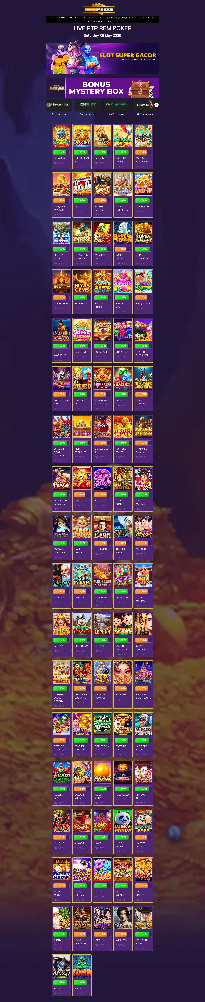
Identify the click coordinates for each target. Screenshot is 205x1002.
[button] (156, 104)
